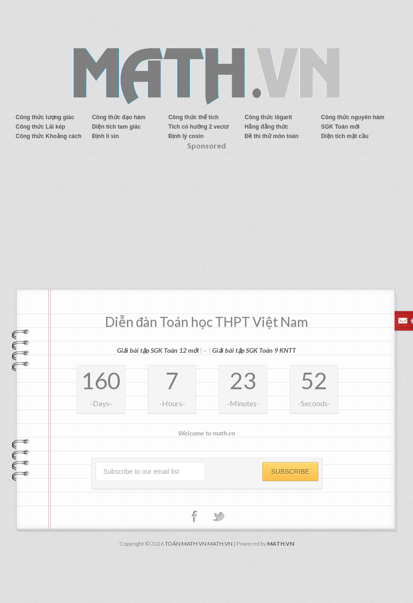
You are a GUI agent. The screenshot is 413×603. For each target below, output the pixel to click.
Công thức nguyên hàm (353, 117)
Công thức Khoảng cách (48, 136)
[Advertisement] (206, 223)
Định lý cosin (185, 136)
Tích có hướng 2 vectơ (198, 126)
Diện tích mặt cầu (344, 136)
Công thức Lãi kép (40, 126)
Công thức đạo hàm (118, 117)
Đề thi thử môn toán (272, 136)
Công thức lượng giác (45, 117)
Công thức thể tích (193, 117)
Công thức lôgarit (268, 117)
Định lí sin (105, 136)
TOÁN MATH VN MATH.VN (199, 543)
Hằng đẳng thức (266, 126)
